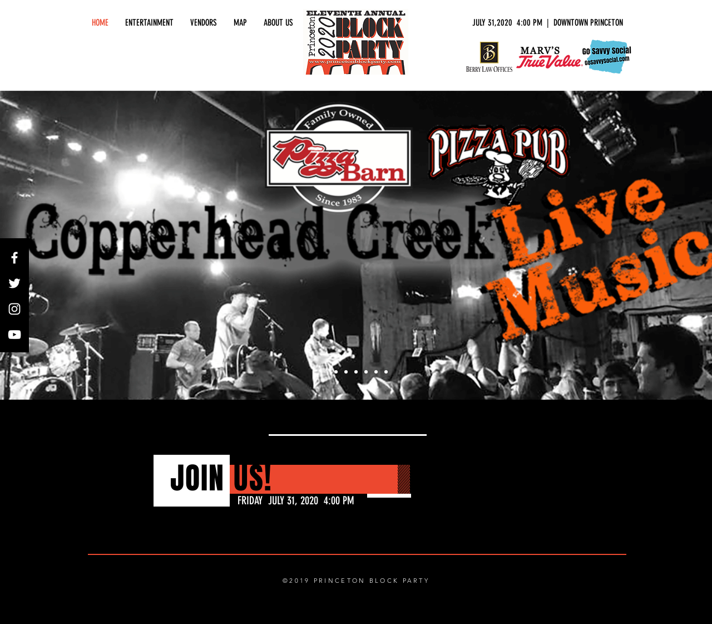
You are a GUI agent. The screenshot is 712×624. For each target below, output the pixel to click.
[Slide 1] (326, 372)
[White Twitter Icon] (14, 283)
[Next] (649, 245)
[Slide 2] (336, 372)
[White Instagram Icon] (14, 309)
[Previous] (63, 245)
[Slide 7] (376, 372)
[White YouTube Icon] (14, 334)
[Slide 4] (356, 372)
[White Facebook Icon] (14, 258)
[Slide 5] (366, 372)
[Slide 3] (346, 372)
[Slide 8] (386, 372)
